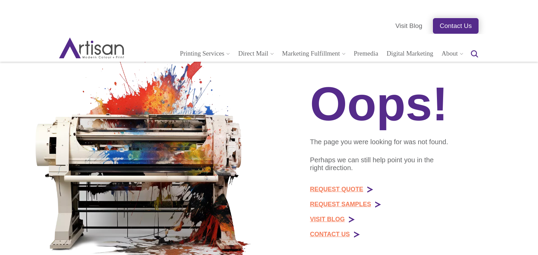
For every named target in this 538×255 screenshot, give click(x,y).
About (450, 53)
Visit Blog (408, 25)
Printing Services (202, 53)
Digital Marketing (409, 53)
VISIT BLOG (327, 219)
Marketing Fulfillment (311, 53)
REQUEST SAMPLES (340, 204)
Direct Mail (253, 53)
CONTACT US (330, 234)
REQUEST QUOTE (336, 189)
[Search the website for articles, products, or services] (474, 53)
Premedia (366, 53)
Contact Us (456, 25)
